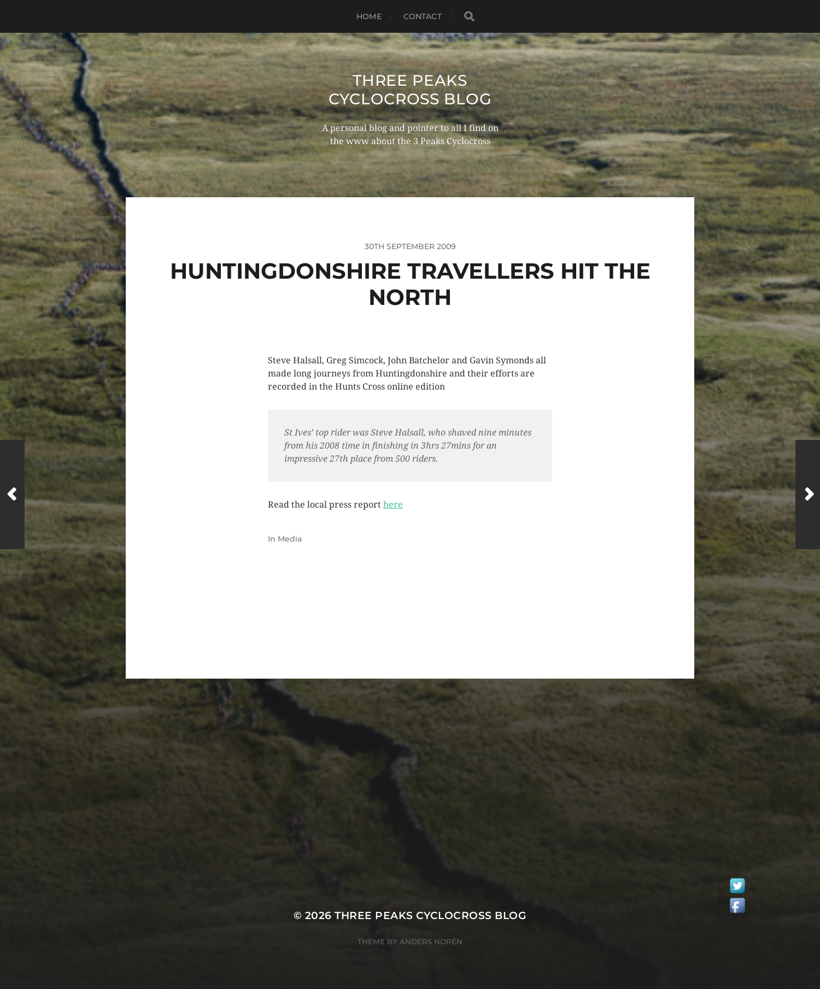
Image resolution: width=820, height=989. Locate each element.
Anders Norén (431, 941)
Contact (422, 16)
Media (290, 539)
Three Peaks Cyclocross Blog (410, 89)
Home (369, 16)
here (393, 504)
